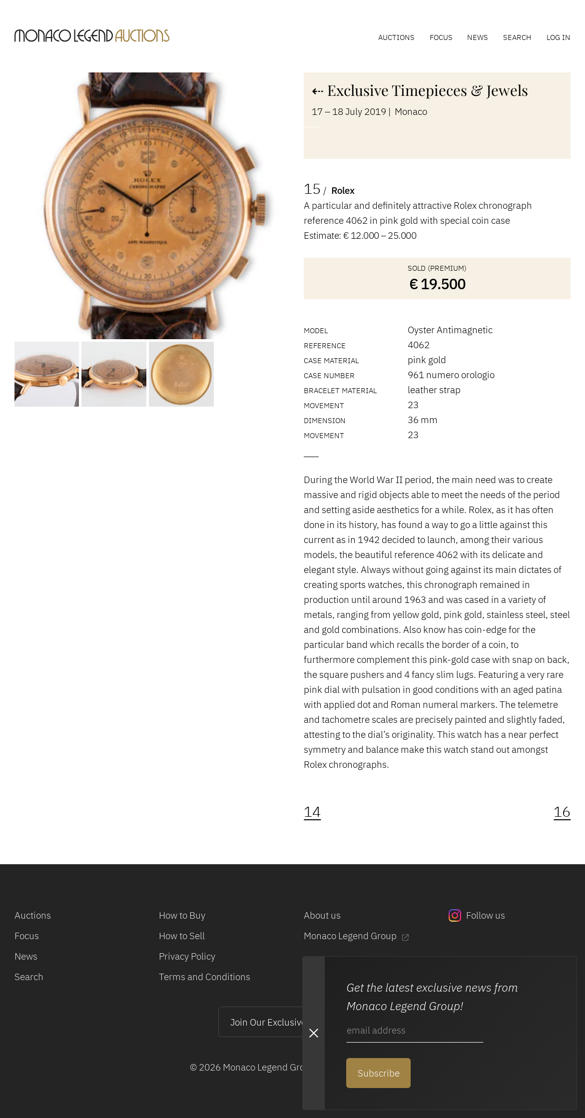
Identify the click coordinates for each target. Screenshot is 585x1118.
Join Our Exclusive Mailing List (292, 1022)
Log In (559, 37)
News (477, 37)
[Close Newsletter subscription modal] (313, 1033)
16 (562, 811)
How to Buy (182, 915)
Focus (441, 37)
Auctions (396, 37)
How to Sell (182, 936)
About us (322, 915)
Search (517, 37)
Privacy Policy (187, 956)
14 (312, 811)
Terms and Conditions (204, 977)
